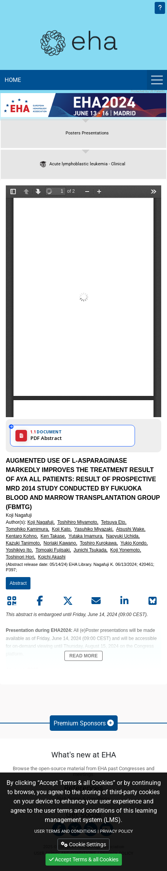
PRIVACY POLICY (116, 831)
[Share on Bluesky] (152, 601)
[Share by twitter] (68, 601)
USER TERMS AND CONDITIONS (65, 831)
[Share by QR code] (11, 601)
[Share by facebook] (40, 601)
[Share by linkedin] (124, 601)
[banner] (83, 105)
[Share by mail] (96, 601)
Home (13, 79)
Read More (83, 656)
